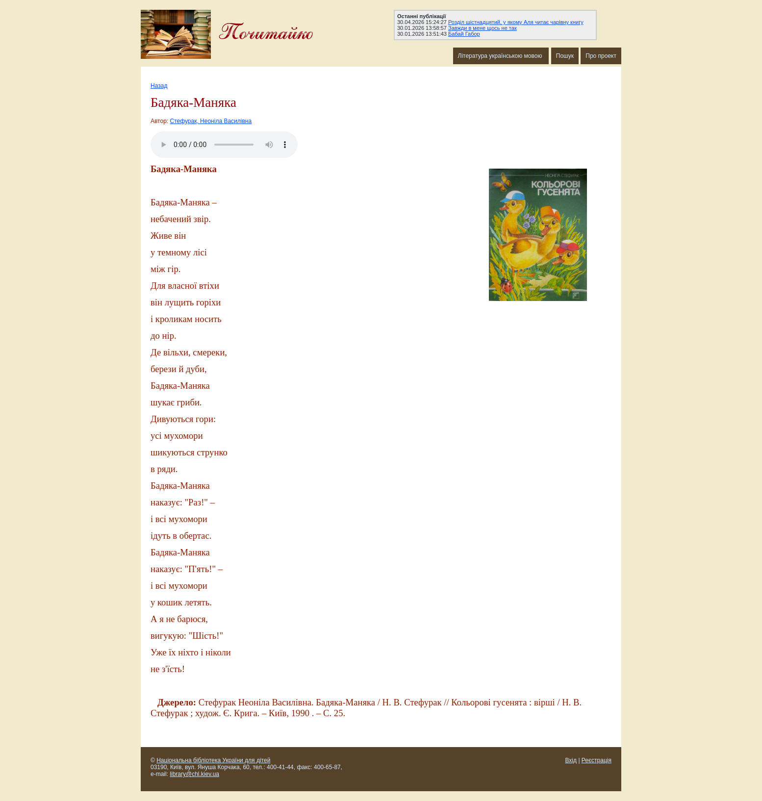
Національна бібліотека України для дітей (213, 760)
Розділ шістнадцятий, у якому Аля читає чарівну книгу (516, 22)
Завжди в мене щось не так (482, 28)
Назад (159, 85)
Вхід (571, 760)
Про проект (600, 55)
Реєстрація (596, 760)
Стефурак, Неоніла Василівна (211, 121)
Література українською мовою (501, 55)
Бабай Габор (464, 34)
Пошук (565, 55)
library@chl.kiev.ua (194, 774)
